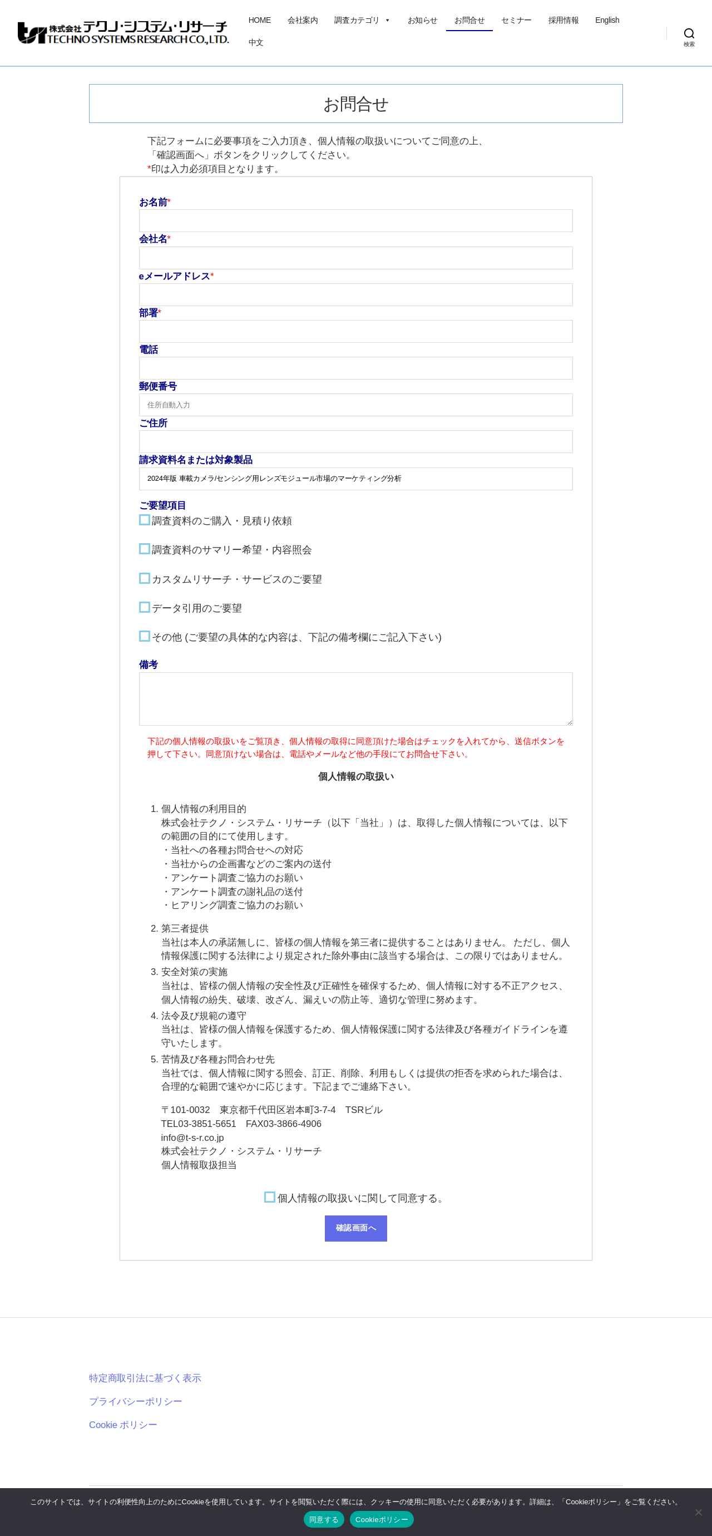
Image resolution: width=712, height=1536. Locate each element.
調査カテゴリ (362, 20)
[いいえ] (698, 1512)
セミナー (516, 20)
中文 (256, 42)
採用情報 (563, 20)
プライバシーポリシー (135, 1401)
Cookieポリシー (381, 1519)
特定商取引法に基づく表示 (145, 1378)
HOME (260, 20)
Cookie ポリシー (123, 1425)
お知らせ (423, 20)
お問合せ (469, 20)
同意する (324, 1519)
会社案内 (303, 20)
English (607, 20)
